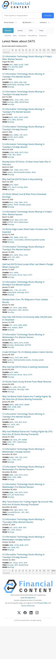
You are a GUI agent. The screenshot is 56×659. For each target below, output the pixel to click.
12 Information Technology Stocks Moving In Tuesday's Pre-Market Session (23, 75)
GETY (14, 442)
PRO (17, 547)
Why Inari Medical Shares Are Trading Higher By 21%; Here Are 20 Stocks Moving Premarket (27, 433)
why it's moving (17, 187)
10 (44, 50)
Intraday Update (25, 205)
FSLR (25, 82)
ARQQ (15, 563)
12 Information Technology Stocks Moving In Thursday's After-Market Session (23, 520)
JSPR (21, 358)
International (32, 35)
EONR (14, 407)
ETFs (31, 30)
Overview (8, 35)
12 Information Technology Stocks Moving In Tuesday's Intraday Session (23, 93)
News (15, 35)
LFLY (25, 237)
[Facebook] (25, 613)
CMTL (22, 100)
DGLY (26, 152)
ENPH (16, 82)
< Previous (6, 51)
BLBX (16, 152)
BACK (11, 202)
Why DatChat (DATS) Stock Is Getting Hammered (25, 367)
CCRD (26, 255)
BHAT (21, 405)
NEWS (16, 185)
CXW (25, 510)
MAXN (9, 477)
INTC (25, 527)
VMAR (21, 327)
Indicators (43, 22)
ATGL (17, 100)
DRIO (19, 407)
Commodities (19, 240)
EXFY (26, 220)
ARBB (11, 475)
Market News (11, 84)
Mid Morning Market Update (35, 240)
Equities (10, 172)
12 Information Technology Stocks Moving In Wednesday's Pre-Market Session (23, 468)
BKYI (20, 422)
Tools (41, 30)
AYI (10, 387)
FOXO (14, 460)
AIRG (11, 343)
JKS (13, 495)
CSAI (20, 135)
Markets (8, 30)
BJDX (16, 510)
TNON (16, 205)
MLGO (19, 155)
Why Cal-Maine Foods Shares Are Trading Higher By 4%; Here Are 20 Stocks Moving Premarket (26, 398)
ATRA (11, 237)
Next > (53, 51)
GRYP (20, 527)
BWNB (24, 440)
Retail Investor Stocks (14, 275)
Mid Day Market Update (22, 172)
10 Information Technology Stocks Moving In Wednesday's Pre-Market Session (23, 336)
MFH (16, 565)
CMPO (26, 65)
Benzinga (10, 69)
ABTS (11, 255)
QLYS (9, 495)
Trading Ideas (12, 310)
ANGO (11, 358)
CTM (15, 290)
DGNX (26, 117)
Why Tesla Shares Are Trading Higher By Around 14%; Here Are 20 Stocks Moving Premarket (27, 503)
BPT (19, 440)
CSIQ (20, 457)
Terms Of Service (28, 606)
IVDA (8, 547)
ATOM (11, 152)
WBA (19, 310)
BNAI (11, 117)
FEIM (20, 82)
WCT (8, 424)
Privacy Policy (42, 603)
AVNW (11, 457)
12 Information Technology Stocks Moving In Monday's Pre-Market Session (23, 283)
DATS (9, 67)
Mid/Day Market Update (22, 360)
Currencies (22, 35)
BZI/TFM (15, 67)
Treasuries (42, 35)
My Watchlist (27, 22)
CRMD (16, 170)
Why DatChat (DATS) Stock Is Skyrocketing (22, 179)
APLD (21, 255)
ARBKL (11, 100)
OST (13, 257)
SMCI (27, 512)
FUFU (26, 170)
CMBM (16, 135)
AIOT (11, 65)
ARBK (16, 65)
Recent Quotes (9, 22)
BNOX (21, 510)
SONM (27, 84)
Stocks (20, 30)
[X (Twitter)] (19, 613)
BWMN (26, 405)
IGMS (20, 308)
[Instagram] (37, 613)
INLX (14, 155)
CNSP (11, 170)
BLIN (11, 135)
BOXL (25, 422)
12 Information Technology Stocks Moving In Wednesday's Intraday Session (23, 450)
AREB (16, 405)
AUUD (21, 65)
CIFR (16, 457)
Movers (18, 530)
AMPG (16, 343)
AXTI (10, 527)
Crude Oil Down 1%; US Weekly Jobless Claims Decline (27, 352)
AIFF (10, 563)
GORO (9, 442)
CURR (15, 387)
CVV (19, 290)
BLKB (21, 545)
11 (48, 50)
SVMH (9, 407)
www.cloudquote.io (28, 597)
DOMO (26, 343)
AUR (16, 422)
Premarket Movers (13, 512)
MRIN (16, 102)
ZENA (14, 120)
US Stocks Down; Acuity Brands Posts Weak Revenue (26, 381)
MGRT (21, 67)
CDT (10, 308)
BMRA (16, 237)
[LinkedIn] (31, 613)
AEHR (16, 255)
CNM (16, 202)
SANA (27, 389)
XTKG (14, 477)
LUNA (13, 530)
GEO (22, 512)
